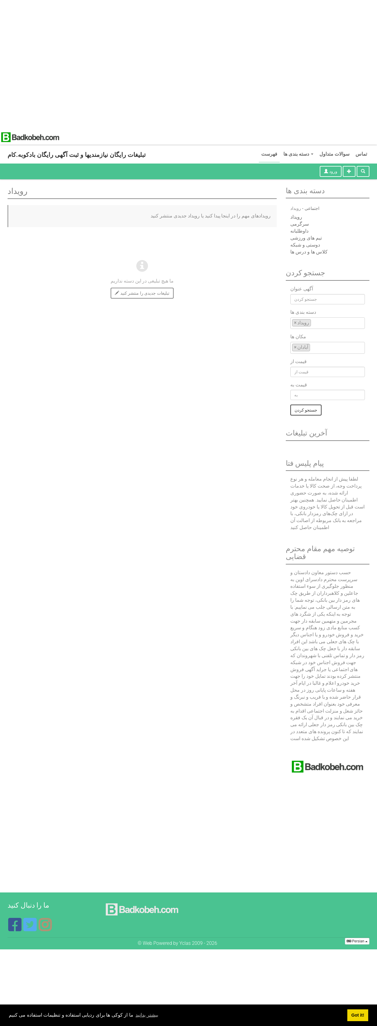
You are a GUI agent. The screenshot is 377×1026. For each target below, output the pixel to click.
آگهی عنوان (301, 289)
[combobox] (327, 323)
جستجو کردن (306, 410)
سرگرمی (299, 224)
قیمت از (298, 361)
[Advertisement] (64, 64)
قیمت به (298, 385)
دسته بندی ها (298, 154)
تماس (361, 154)
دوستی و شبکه (305, 245)
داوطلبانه (299, 231)
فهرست (269, 154)
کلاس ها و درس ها (309, 252)
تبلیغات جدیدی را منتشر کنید (142, 293)
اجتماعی (312, 208)
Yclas (185, 943)
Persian (357, 941)
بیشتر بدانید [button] (146, 1015)
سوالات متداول (334, 154)
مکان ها (298, 336)
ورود (330, 171)
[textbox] (314, 322)
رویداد (296, 217)
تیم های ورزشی (306, 238)
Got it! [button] (357, 1015)
